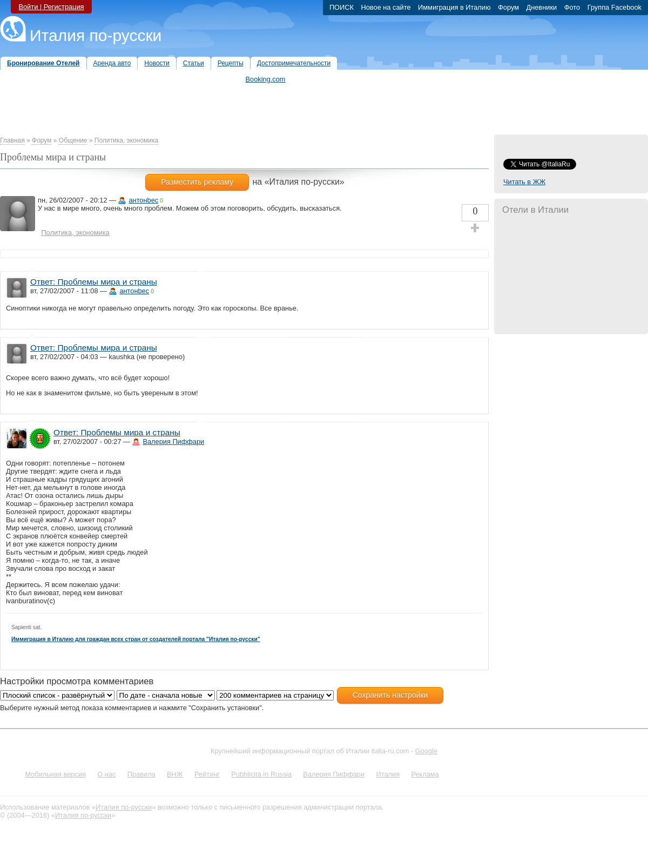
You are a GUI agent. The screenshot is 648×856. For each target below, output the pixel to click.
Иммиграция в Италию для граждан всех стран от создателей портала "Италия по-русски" (135, 639)
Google (426, 751)
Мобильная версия (55, 774)
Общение (73, 140)
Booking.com (266, 79)
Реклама (424, 774)
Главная (12, 140)
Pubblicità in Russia (261, 774)
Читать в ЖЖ (524, 182)
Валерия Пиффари (173, 441)
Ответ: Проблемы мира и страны (93, 281)
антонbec (143, 200)
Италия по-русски (95, 35)
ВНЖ (175, 774)
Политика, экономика (126, 140)
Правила (141, 774)
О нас (106, 774)
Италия (388, 774)
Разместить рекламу (197, 182)
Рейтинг (207, 774)
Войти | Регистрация (51, 7)
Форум (41, 140)
